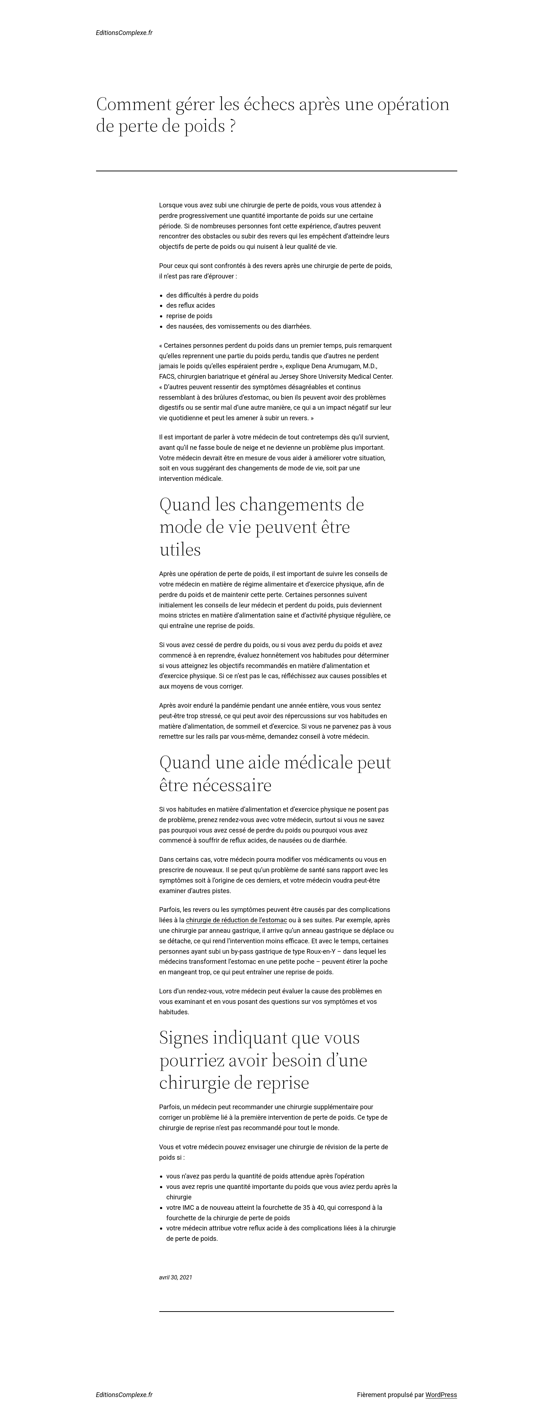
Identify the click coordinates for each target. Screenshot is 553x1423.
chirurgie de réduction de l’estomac (236, 920)
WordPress (441, 1394)
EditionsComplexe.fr (124, 32)
